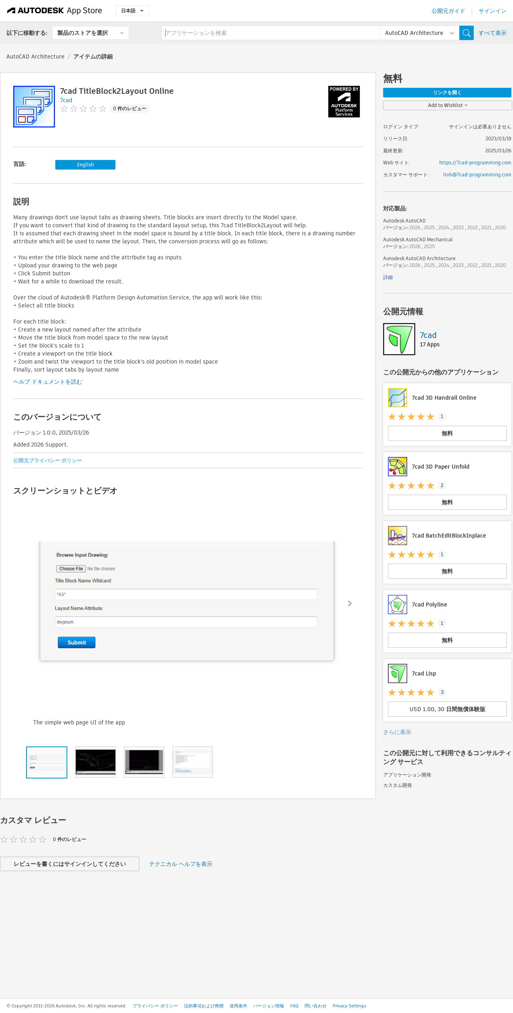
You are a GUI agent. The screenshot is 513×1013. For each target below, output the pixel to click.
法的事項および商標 (204, 1006)
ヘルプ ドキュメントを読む (47, 382)
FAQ (294, 1006)
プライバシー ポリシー (155, 1006)
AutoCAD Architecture (35, 57)
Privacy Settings (349, 1006)
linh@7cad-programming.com (477, 174)
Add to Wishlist (448, 105)
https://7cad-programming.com (475, 162)
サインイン (493, 11)
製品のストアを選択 (82, 33)
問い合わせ (316, 1006)
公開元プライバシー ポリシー (47, 460)
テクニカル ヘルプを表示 (180, 864)
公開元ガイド (448, 11)
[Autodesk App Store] (54, 11)
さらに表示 (397, 732)
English (85, 164)
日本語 (132, 10)
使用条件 (238, 1006)
